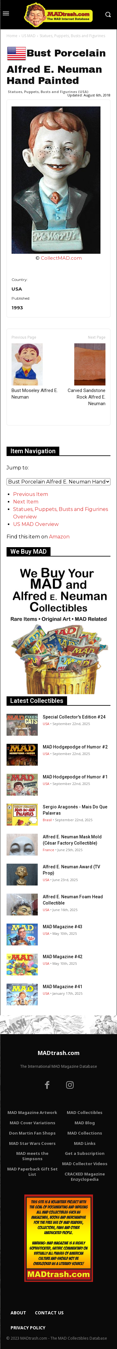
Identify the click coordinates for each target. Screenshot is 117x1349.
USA (46, 723)
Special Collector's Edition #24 (74, 716)
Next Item (25, 502)
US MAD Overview (36, 524)
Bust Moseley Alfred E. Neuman (35, 371)
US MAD (29, 35)
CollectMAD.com (61, 258)
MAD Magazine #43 (62, 926)
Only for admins (28, 436)
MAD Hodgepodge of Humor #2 (75, 746)
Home (12, 35)
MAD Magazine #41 (62, 986)
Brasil (47, 819)
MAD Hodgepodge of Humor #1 (75, 776)
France (48, 849)
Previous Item (30, 494)
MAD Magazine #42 (62, 956)
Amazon (59, 537)
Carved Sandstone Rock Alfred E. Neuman (86, 374)
